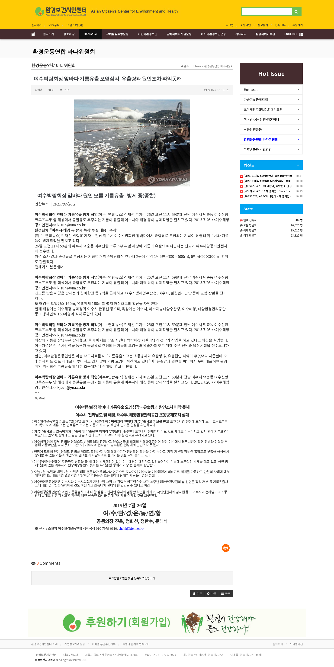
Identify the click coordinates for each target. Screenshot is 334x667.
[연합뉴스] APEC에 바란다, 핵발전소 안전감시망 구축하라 (275, 186)
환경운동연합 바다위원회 (63, 51)
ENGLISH (290, 34)
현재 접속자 (250, 220)
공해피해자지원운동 (179, 34)
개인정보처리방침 (74, 644)
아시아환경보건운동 (213, 34)
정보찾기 (263, 25)
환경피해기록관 (265, 34)
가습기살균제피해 (256, 99)
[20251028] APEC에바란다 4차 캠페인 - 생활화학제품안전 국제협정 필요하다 (287, 196)
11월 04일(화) (74, 25)
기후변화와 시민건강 (258, 149)
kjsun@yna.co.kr (71, 387)
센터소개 (48, 34)
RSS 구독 (53, 25)
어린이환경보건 (147, 34)
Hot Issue (90, 34)
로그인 (230, 25)
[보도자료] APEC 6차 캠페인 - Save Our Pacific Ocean (274, 191)
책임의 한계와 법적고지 (135, 644)
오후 (84, 660)
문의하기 (278, 644)
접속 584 (280, 25)
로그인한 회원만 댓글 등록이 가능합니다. (132, 578)
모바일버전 (296, 644)
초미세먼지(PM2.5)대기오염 (263, 109)
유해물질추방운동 (117, 34)
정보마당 (68, 34)
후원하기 (297, 25)
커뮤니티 (240, 34)
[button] (197, 593)
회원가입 (246, 25)
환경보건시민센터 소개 (44, 644)
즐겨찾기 (36, 25)
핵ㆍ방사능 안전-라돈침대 (261, 119)
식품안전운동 (253, 129)
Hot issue (251, 89)
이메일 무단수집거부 (104, 644)
